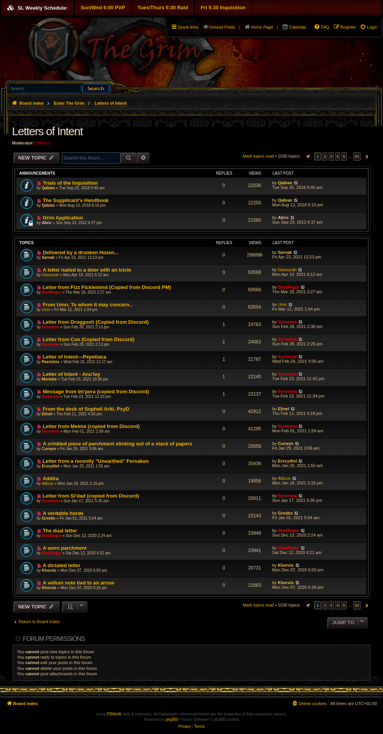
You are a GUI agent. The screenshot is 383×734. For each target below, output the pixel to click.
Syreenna (50, 327)
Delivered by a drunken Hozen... (81, 252)
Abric (47, 223)
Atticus (47, 483)
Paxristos (50, 362)
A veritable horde (63, 513)
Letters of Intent (47, 131)
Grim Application (63, 218)
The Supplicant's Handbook (76, 200)
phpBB (171, 719)
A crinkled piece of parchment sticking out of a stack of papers (117, 444)
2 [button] (325, 156)
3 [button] (331, 156)
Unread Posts (222, 27)
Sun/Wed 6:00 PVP (103, 7)
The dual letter (60, 531)
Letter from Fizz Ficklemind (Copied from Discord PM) (107, 287)
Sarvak (48, 257)
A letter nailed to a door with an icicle (87, 270)
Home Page (262, 27)
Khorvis (49, 570)
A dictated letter (62, 565)
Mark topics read (258, 156)
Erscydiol (50, 466)
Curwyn (49, 449)
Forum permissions (54, 638)
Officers (43, 143)
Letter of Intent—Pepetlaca (75, 357)
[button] (307, 156)
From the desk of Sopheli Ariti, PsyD (86, 409)
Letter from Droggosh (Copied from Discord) (96, 322)
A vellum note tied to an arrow (78, 583)
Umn (46, 310)
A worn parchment (65, 548)
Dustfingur (51, 292)
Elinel (47, 414)
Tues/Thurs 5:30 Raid (163, 7)
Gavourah (50, 275)
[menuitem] (368, 27)
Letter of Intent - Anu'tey (71, 374)
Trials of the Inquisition (70, 183)
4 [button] (338, 156)
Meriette (49, 379)
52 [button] (357, 156)
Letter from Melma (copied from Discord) (91, 426)
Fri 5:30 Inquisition (223, 7)
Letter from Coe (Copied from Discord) (89, 339)
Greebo (48, 518)
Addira (51, 478)
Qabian (48, 188)
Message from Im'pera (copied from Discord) (96, 391)
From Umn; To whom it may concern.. (87, 305)
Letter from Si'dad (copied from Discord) (91, 496)
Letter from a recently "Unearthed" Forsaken (96, 461)
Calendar (297, 27)
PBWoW (114, 714)
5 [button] (344, 156)
